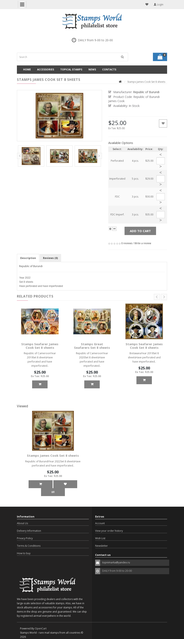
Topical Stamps (71, 69)
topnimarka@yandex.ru (116, 562)
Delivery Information (29, 531)
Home (27, 69)
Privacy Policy (25, 538)
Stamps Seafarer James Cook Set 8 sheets (39, 346)
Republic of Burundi (31, 266)
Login (158, 4)
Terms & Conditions (28, 546)
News (92, 69)
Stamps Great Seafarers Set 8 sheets (92, 346)
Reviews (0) (50, 258)
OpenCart (41, 628)
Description (28, 258)
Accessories (45, 69)
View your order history (109, 531)
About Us (22, 523)
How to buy (23, 553)
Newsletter (101, 546)
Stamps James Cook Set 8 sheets (53, 455)
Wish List (100, 538)
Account (100, 523)
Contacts (109, 69)
